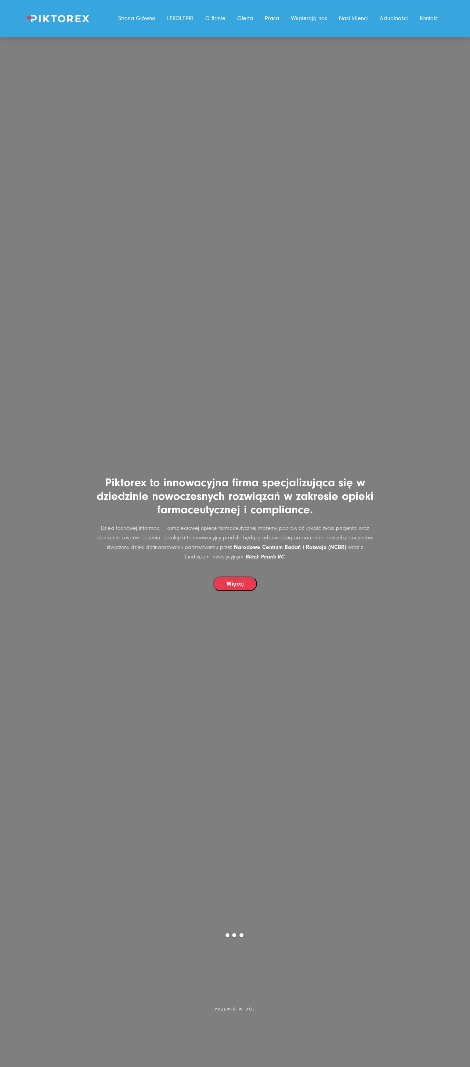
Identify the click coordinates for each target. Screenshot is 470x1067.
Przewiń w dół (235, 1010)
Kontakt (429, 18)
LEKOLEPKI (180, 18)
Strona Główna (136, 18)
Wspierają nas (309, 18)
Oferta (245, 18)
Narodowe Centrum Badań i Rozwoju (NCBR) (290, 547)
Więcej (235, 583)
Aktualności (394, 18)
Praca (272, 18)
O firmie (215, 18)
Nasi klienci (353, 18)
